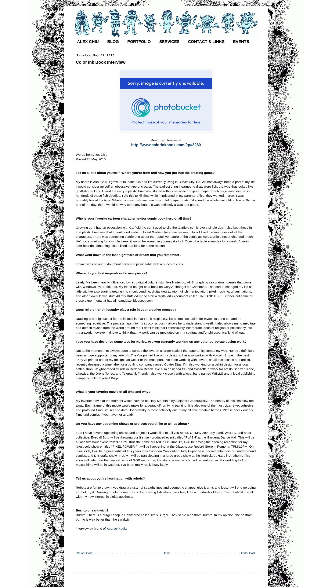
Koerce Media (117, 528)
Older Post (248, 553)
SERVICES (169, 41)
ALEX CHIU (88, 41)
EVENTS (241, 41)
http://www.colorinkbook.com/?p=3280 (166, 145)
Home (166, 553)
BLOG (113, 41)
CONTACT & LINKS (206, 41)
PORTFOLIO (139, 41)
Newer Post (84, 553)
